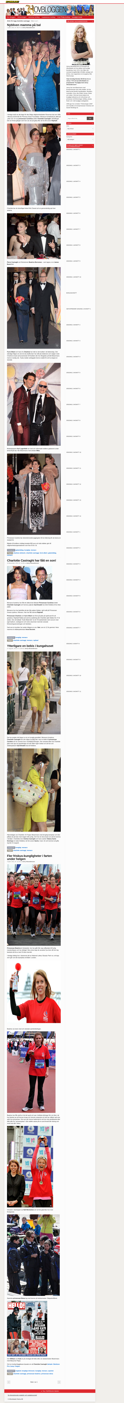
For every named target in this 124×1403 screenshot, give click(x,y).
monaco (33, 550)
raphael (35, 640)
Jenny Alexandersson (28, 27)
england (18, 1371)
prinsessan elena (47, 1373)
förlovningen (22, 17)
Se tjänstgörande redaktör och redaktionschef (22, 1395)
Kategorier (69, 136)
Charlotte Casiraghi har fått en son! (31, 560)
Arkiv (67, 126)
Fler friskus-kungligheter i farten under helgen (29, 857)
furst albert (43, 553)
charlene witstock (19, 553)
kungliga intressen (28, 1371)
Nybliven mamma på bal (24, 25)
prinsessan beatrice (33, 1373)
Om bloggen (11, 17)
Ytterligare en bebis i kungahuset (30, 646)
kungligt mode (77, 17)
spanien (51, 1371)
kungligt (27, 550)
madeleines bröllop (48, 17)
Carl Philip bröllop (63, 17)
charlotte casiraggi (32, 553)
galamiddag (19, 550)
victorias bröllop (34, 17)
